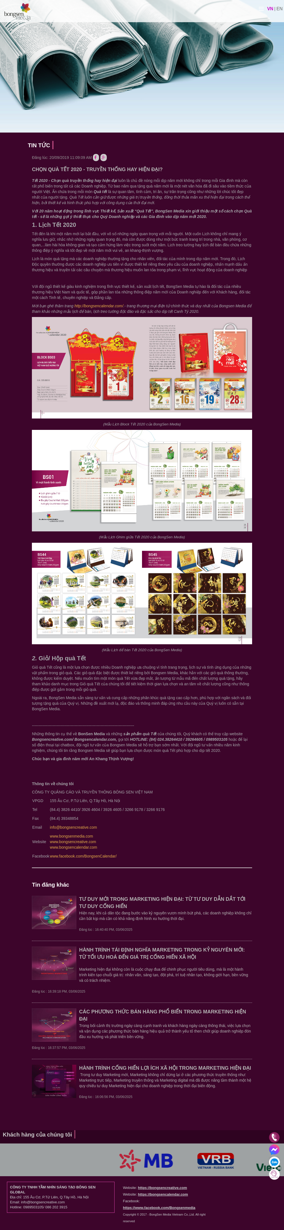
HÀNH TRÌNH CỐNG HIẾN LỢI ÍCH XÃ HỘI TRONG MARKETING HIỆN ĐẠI (165, 1068)
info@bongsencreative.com (73, 827)
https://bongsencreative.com (162, 1188)
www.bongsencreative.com (73, 842)
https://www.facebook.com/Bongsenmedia (159, 1208)
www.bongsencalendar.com (73, 847)
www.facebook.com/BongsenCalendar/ (83, 856)
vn (270, 8)
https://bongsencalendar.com (163, 1194)
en (280, 8)
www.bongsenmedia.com (71, 836)
